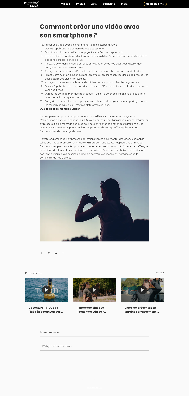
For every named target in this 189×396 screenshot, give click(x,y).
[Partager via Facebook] (41, 253)
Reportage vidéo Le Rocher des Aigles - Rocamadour (90, 310)
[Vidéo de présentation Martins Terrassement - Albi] (142, 290)
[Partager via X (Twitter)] (48, 253)
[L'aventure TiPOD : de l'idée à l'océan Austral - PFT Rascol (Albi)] (46, 290)
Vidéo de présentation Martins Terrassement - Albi (141, 310)
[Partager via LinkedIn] (55, 253)
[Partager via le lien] (63, 253)
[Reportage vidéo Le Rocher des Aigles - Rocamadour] (94, 290)
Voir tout (159, 272)
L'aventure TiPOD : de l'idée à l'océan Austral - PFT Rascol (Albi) (46, 310)
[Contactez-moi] (155, 4)
